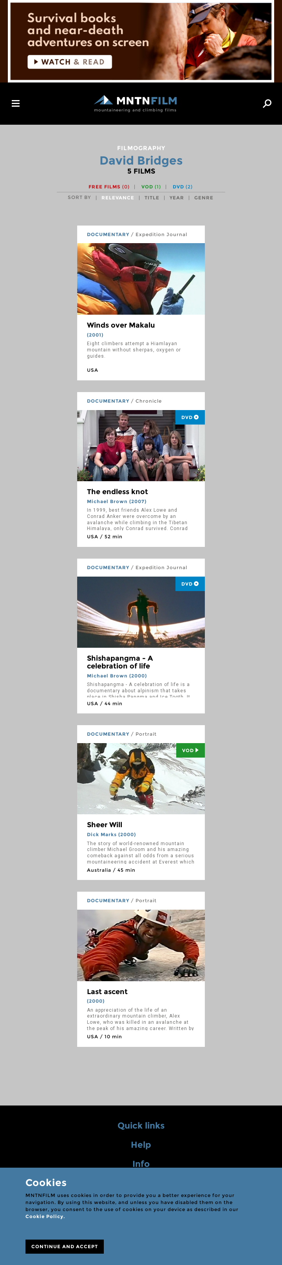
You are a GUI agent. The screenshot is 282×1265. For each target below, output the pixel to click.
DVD (183, 187)
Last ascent (107, 991)
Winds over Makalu (121, 325)
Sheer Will (104, 825)
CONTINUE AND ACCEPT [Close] (64, 1246)
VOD (151, 187)
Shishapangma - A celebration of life (120, 662)
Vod (190, 750)
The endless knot (117, 491)
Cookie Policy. (45, 1216)
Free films (109, 187)
